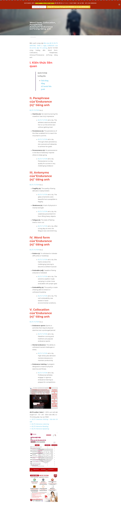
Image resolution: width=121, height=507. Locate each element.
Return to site (34, 489)
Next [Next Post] (63, 478)
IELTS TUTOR (34, 82)
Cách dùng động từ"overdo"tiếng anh (54, 65)
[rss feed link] (90, 489)
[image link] (60, 435)
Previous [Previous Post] (33, 478)
